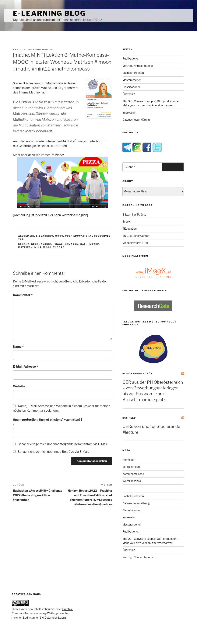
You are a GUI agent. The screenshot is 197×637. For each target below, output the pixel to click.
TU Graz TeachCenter (135, 235)
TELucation (129, 228)
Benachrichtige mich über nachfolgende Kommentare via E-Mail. (63, 444)
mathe (94, 244)
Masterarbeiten (131, 80)
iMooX (126, 221)
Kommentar (23, 295)
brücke (24, 244)
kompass (71, 244)
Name (18, 346)
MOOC (59, 236)
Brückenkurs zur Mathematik (43, 83)
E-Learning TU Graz (134, 214)
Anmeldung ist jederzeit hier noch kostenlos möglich (50, 215)
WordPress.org (131, 480)
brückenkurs (41, 244)
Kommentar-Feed (133, 473)
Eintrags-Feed (131, 466)
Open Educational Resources (88, 236)
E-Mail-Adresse (25, 366)
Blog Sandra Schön (137, 373)
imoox (58, 244)
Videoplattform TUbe (135, 242)
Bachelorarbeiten (133, 72)
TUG (21, 239)
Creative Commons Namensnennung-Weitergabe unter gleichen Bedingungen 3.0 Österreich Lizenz (42, 613)
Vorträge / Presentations (137, 65)
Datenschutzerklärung (136, 119)
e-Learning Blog (49, 13)
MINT (37, 247)
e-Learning (44, 236)
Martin (47, 49)
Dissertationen (131, 87)
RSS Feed (129, 418)
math (84, 244)
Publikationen (130, 58)
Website (19, 386)
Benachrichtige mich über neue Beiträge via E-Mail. (53, 451)
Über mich (128, 94)
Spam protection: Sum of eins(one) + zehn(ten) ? (48, 419)
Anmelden (128, 459)
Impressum (129, 112)
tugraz (58, 247)
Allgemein (26, 236)
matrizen (25, 247)
